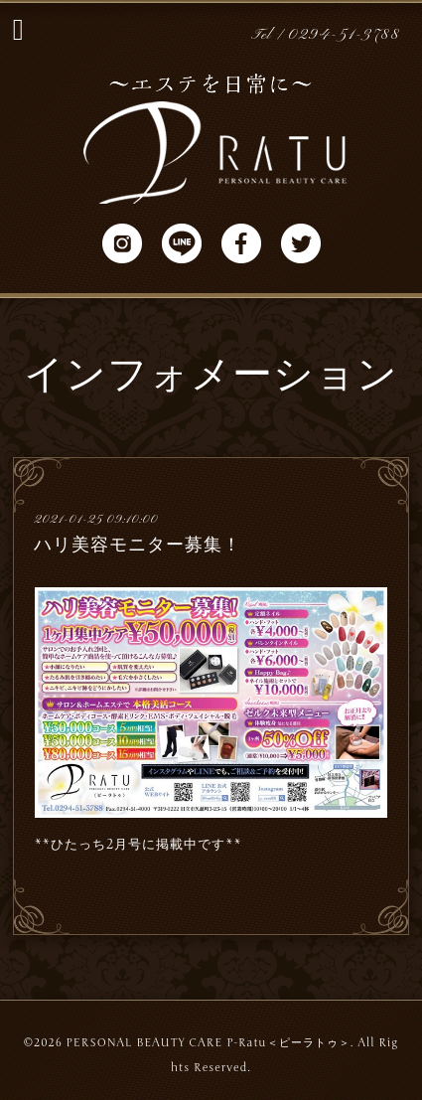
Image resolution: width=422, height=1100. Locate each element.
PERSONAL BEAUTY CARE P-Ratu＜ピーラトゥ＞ (208, 1042)
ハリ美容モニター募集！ (137, 544)
